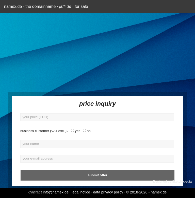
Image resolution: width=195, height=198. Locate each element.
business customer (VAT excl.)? (44, 131)
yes (77, 131)
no (89, 131)
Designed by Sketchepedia (172, 181)
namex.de (13, 6)
